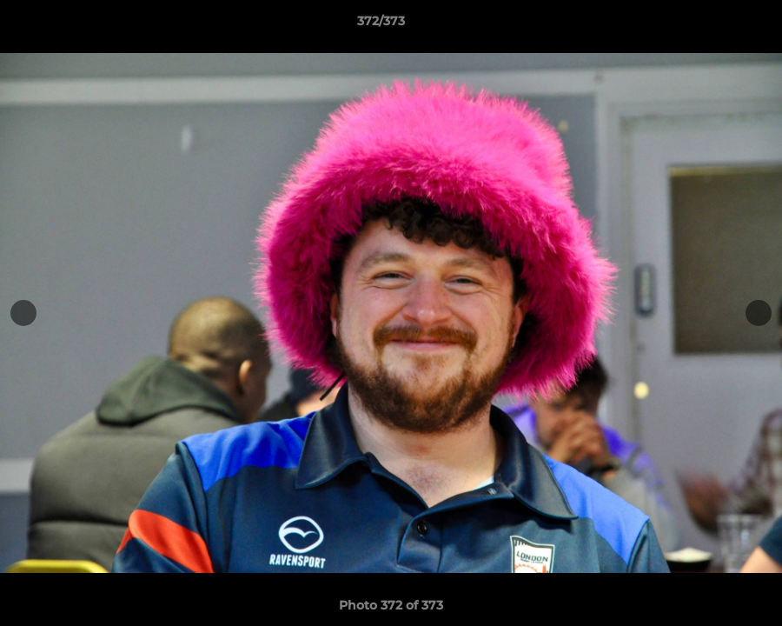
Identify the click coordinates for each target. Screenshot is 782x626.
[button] (709, 25)
